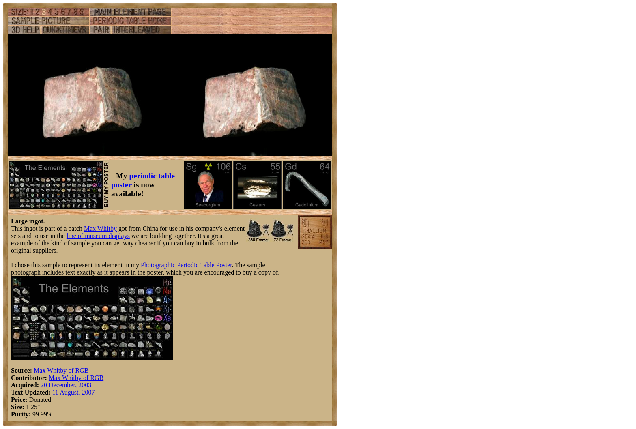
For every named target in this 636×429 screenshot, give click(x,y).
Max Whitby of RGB (61, 370)
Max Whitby (100, 228)
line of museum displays (98, 235)
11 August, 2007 (73, 392)
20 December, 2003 (66, 385)
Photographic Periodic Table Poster (186, 265)
